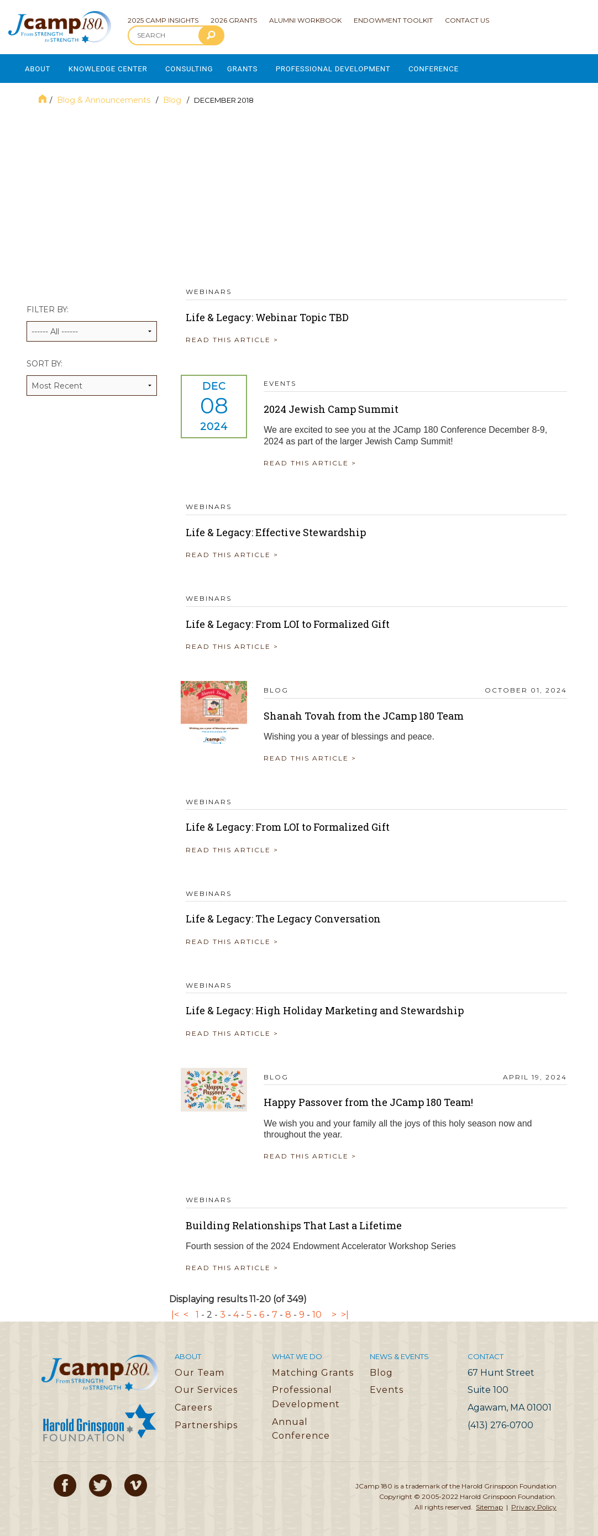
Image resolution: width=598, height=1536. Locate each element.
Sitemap (489, 1503)
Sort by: (92, 373)
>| (345, 1311)
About (38, 66)
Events (386, 1386)
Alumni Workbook (305, 20)
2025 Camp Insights (163, 20)
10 (317, 1311)
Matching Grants (313, 1369)
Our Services (206, 1386)
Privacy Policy (534, 1503)
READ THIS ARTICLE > (232, 336)
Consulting (199, 66)
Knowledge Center (113, 66)
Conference (456, 66)
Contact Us (467, 20)
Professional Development (350, 66)
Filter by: (92, 319)
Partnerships (206, 1421)
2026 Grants (234, 20)
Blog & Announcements (105, 96)
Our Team (199, 1369)
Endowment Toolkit (393, 20)
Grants (255, 66)
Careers (193, 1403)
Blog (173, 96)
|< (175, 1311)
